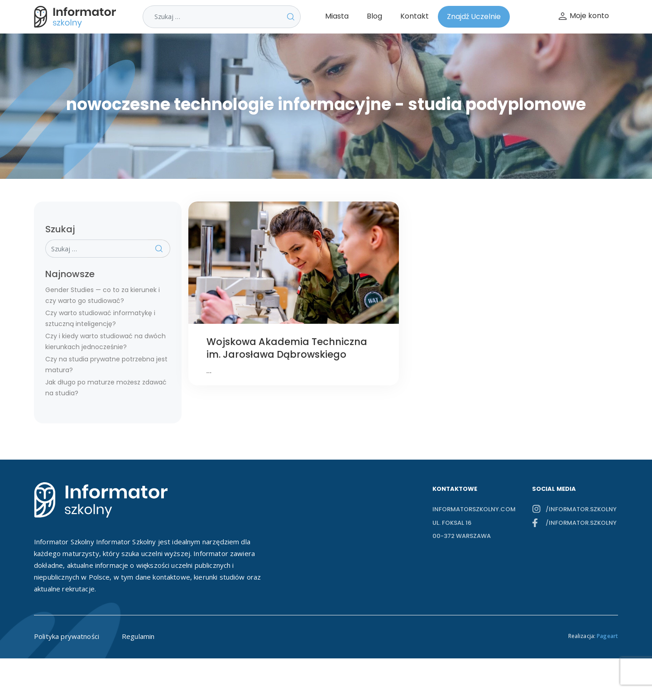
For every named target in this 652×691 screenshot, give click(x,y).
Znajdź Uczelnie (474, 16)
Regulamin (138, 636)
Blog (374, 16)
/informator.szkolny (581, 509)
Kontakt (414, 16)
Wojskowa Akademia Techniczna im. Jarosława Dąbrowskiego (286, 348)
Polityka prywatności (66, 636)
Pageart (607, 636)
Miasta (337, 16)
